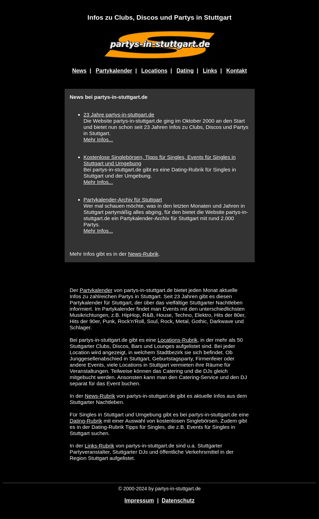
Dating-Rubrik (86, 421)
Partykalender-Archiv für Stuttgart (123, 199)
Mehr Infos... (98, 139)
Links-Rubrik (99, 446)
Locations (154, 71)
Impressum (139, 500)
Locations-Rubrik (177, 340)
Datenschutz (178, 500)
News (79, 71)
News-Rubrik (143, 254)
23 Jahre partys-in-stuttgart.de (119, 114)
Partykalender (114, 71)
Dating (185, 71)
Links (210, 71)
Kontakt (236, 71)
